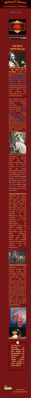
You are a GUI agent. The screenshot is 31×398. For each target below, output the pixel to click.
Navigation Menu (15, 12)
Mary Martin (20, 297)
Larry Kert (13, 186)
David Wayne (20, 178)
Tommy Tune (21, 84)
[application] (17, 38)
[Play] (10, 38)
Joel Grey (21, 119)
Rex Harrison (21, 166)
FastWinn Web (15, 394)
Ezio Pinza (16, 80)
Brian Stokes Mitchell (18, 78)
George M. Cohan (19, 76)
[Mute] (21, 38)
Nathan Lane (20, 121)
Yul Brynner (20, 117)
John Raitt (17, 115)
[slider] (16, 37)
